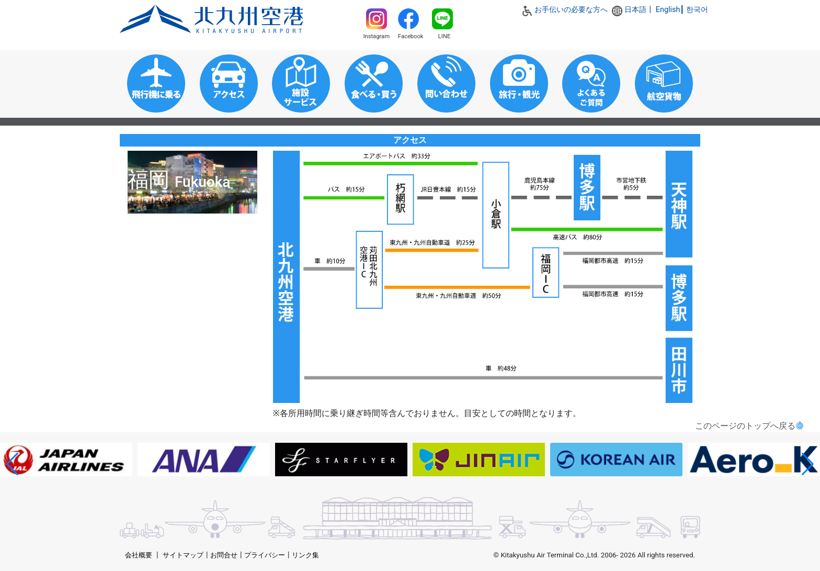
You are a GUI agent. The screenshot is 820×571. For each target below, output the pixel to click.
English (668, 9)
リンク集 (305, 555)
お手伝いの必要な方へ (571, 9)
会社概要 (138, 555)
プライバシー (264, 555)
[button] (12, 464)
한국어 (697, 9)
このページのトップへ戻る (745, 426)
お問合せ (223, 555)
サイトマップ (183, 555)
